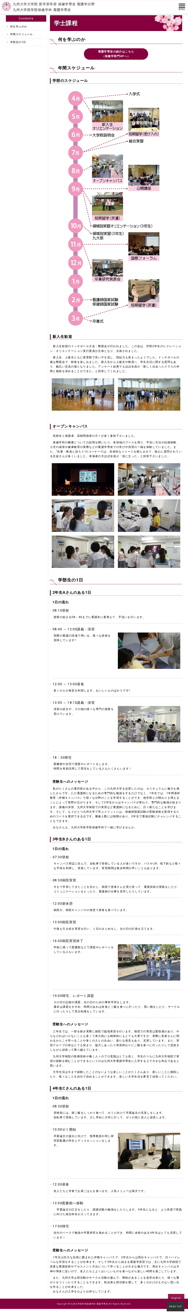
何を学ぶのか (18, 26)
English (176, 1298)
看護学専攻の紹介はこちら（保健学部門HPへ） (116, 54)
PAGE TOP (176, 1307)
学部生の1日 (18, 42)
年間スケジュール (21, 34)
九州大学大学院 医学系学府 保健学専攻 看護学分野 (54, 7)
